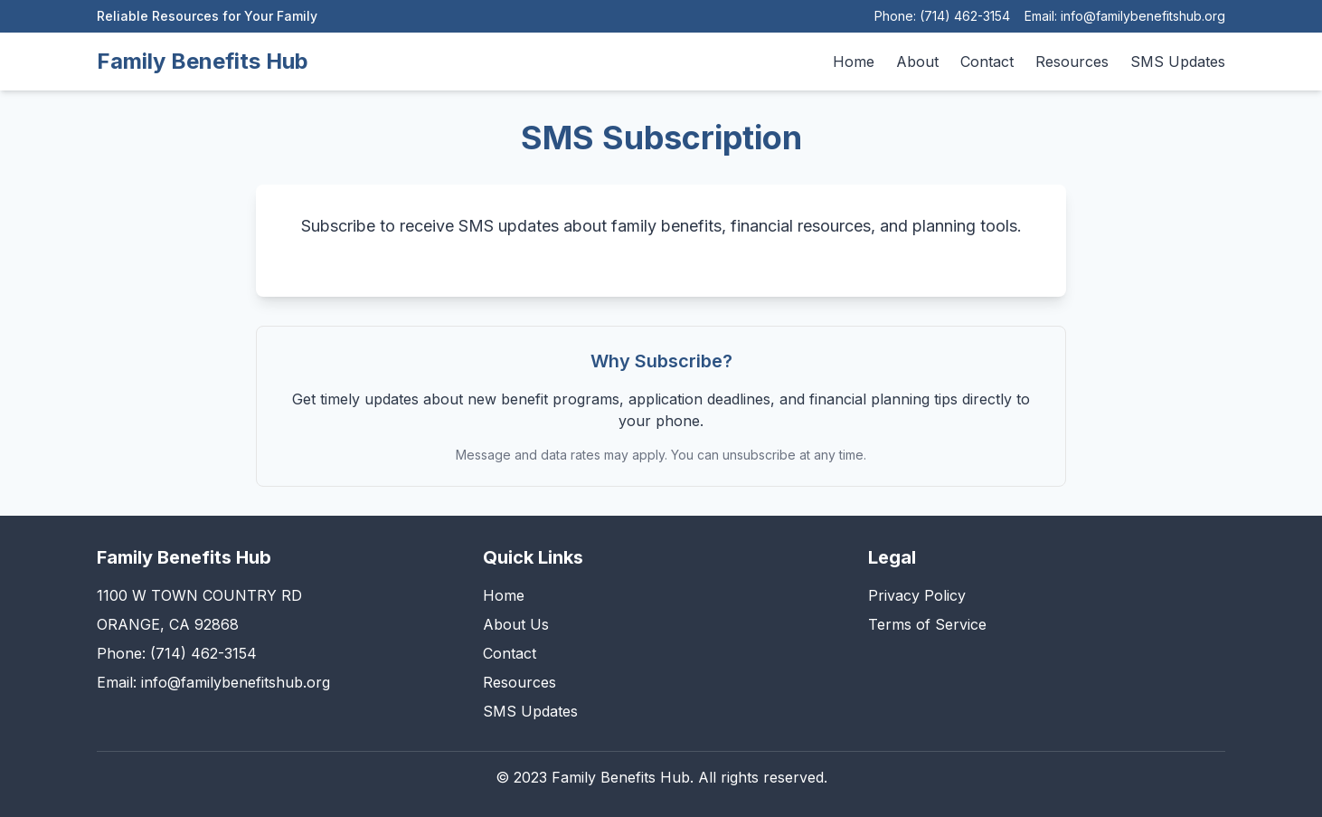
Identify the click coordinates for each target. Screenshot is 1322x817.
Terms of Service (927, 624)
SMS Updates (1177, 61)
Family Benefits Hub (202, 61)
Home (853, 61)
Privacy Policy (917, 595)
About (917, 61)
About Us (516, 624)
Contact (987, 61)
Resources (1072, 61)
